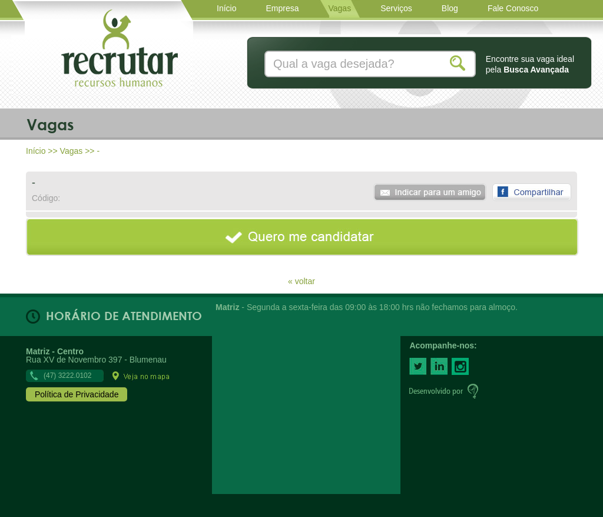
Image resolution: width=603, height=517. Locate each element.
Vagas (71, 151)
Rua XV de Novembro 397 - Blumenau (98, 363)
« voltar (301, 280)
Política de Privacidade (76, 394)
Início (35, 151)
